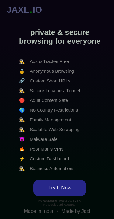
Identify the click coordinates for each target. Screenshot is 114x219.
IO (37, 10)
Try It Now (59, 188)
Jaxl (85, 211)
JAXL (18, 10)
